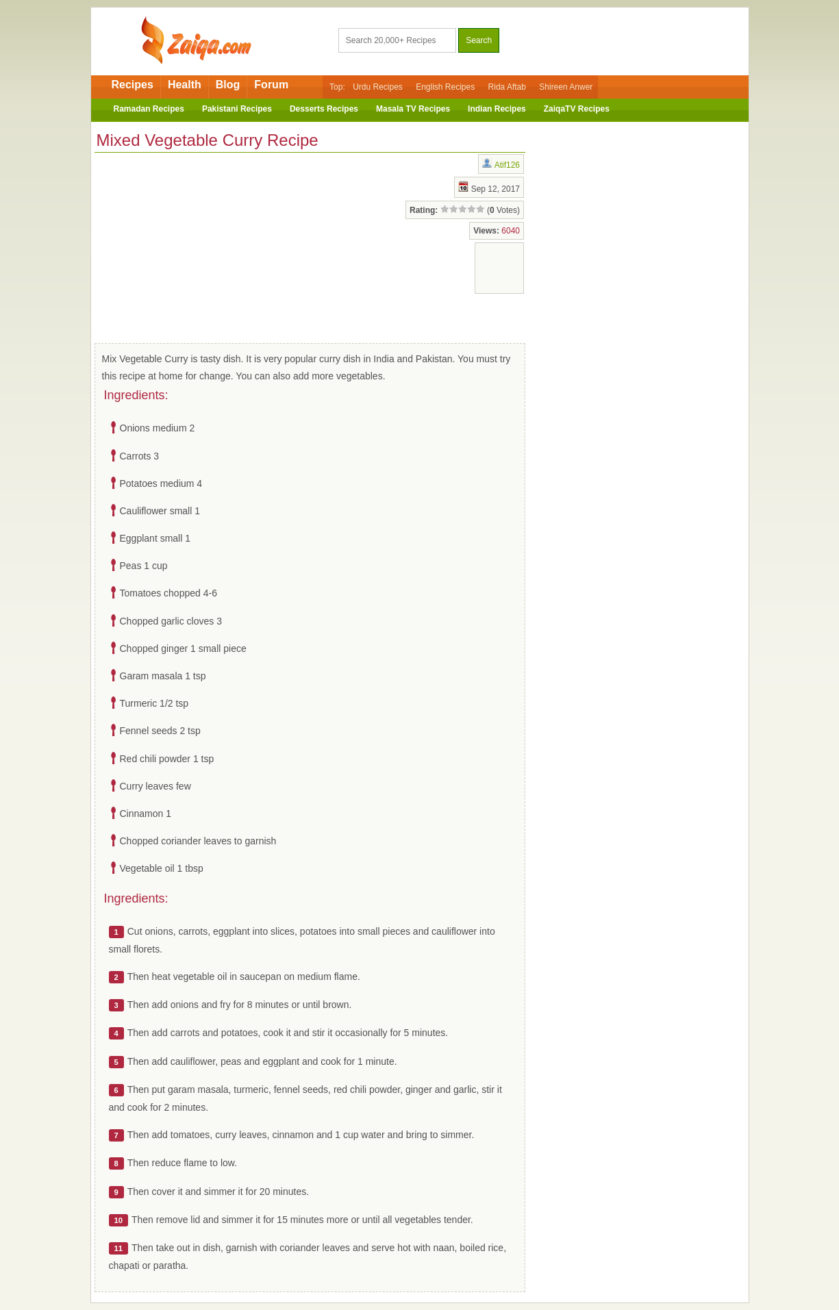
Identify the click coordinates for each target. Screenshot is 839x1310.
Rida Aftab (507, 87)
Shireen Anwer (565, 87)
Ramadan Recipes (149, 109)
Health (184, 84)
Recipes (132, 84)
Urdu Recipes (378, 87)
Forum (271, 84)
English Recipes (445, 87)
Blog (228, 84)
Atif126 (507, 165)
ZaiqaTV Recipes (577, 109)
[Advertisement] (204, 245)
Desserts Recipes (324, 109)
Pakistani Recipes (237, 109)
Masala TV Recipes (413, 109)
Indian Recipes (497, 109)
